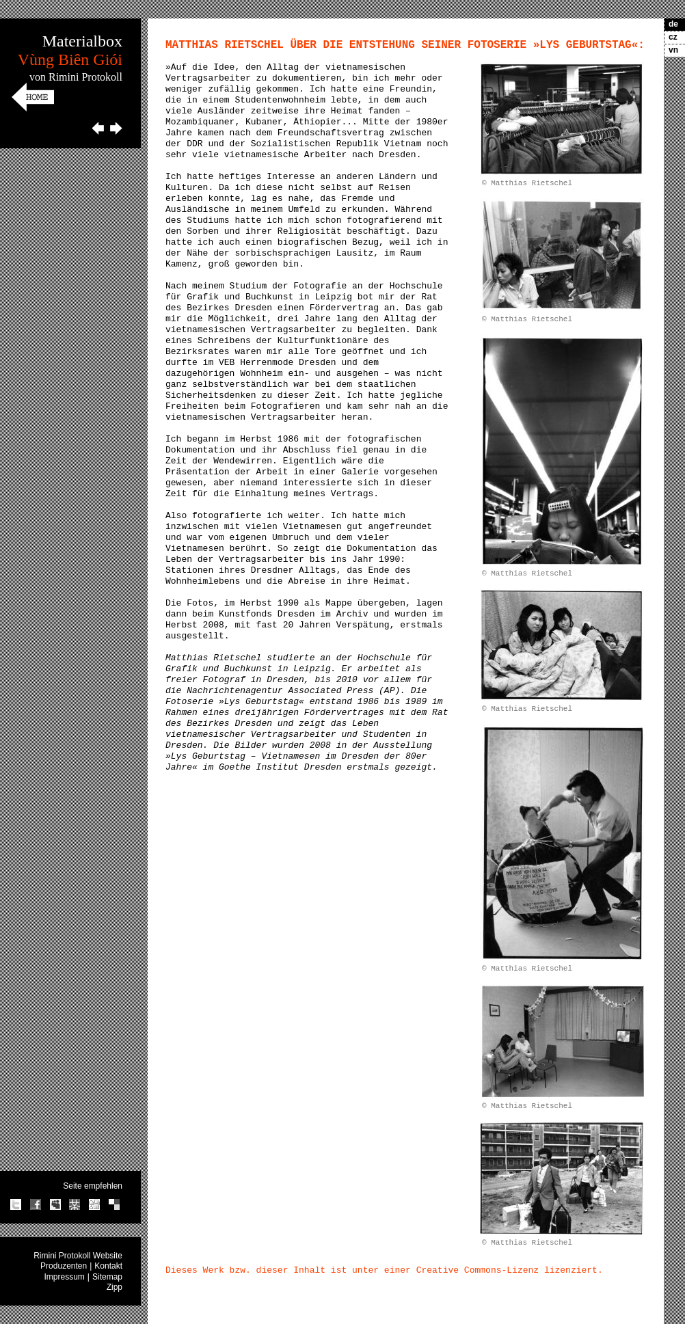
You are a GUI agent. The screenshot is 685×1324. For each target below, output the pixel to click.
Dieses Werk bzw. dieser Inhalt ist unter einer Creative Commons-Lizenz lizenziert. (384, 1270)
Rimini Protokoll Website (77, 1255)
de (673, 24)
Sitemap (107, 1277)
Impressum (64, 1277)
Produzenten (63, 1266)
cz (673, 37)
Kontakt (108, 1266)
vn (673, 50)
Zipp (114, 1287)
